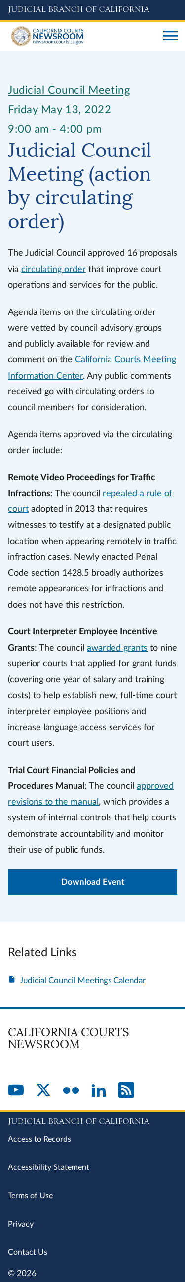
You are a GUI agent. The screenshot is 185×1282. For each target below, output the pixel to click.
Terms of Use (30, 1196)
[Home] (81, 36)
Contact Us (27, 1252)
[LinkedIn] (99, 1091)
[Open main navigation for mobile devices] (170, 36)
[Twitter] (43, 1091)
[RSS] (126, 1091)
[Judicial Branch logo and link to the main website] (92, 10)
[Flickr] (71, 1091)
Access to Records (39, 1139)
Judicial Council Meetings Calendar (83, 980)
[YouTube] (16, 1091)
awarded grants (117, 648)
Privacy (21, 1224)
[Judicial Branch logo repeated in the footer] (92, 1120)
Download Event (92, 882)
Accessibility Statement (48, 1167)
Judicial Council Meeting (69, 90)
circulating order (53, 269)
